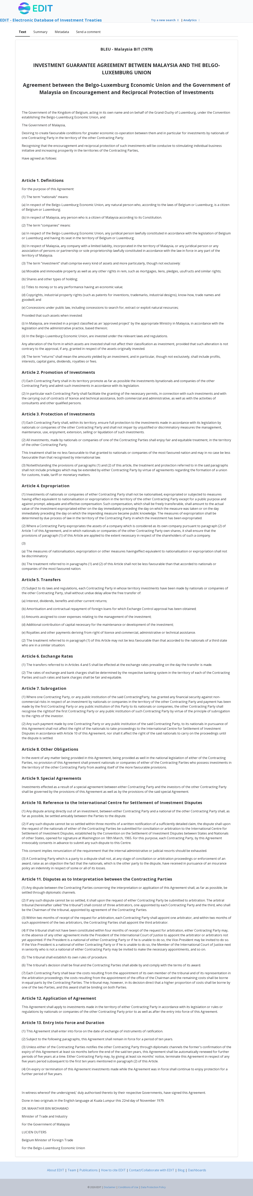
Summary (40, 32)
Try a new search (165, 20)
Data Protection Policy (153, 1187)
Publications (88, 1170)
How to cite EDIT (113, 1170)
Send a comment (88, 32)
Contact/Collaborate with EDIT (151, 1170)
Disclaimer (110, 1187)
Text (22, 32)
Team (72, 1170)
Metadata (62, 32)
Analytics (192, 20)
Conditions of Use (128, 1187)
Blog (181, 1170)
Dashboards (197, 1170)
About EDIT (55, 1170)
